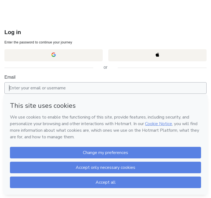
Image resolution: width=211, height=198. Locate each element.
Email (9, 77)
